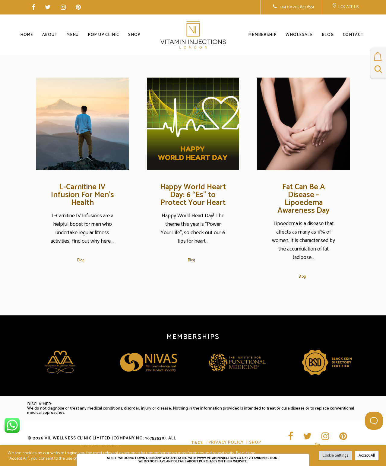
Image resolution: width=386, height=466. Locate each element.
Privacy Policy (226, 442)
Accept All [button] (367, 455)
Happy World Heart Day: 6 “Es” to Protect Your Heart (193, 194)
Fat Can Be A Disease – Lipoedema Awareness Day (303, 198)
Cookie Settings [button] (335, 455)
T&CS (197, 442)
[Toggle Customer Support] (374, 421)
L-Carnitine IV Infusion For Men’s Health (82, 194)
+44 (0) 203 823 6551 (296, 7)
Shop (255, 442)
